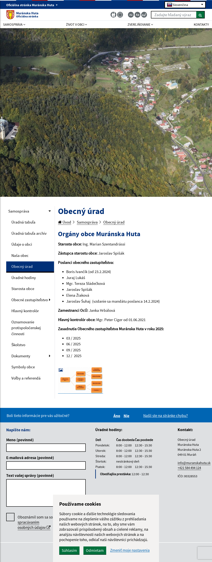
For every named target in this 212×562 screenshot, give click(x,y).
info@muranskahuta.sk (194, 463)
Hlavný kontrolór (25, 310)
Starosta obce (22, 288)
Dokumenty (20, 355)
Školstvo (18, 344)
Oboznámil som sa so (35, 522)
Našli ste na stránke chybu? (165, 415)
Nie (127, 415)
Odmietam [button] (95, 550)
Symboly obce (23, 366)
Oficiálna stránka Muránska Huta (32, 5)
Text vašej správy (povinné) (30, 475)
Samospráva (18, 211)
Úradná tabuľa (23, 222)
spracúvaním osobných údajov (34, 525)
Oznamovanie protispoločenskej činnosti (26, 327)
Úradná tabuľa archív (29, 233)
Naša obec (20, 255)
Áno (117, 415)
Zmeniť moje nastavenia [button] (130, 550)
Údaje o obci (21, 244)
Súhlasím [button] (69, 550)
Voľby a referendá (26, 378)
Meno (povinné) (20, 439)
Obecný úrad (22, 266)
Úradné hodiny (23, 277)
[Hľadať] (200, 14)
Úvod (64, 222)
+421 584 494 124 (189, 468)
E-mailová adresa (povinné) (30, 457)
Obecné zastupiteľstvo (29, 299)
